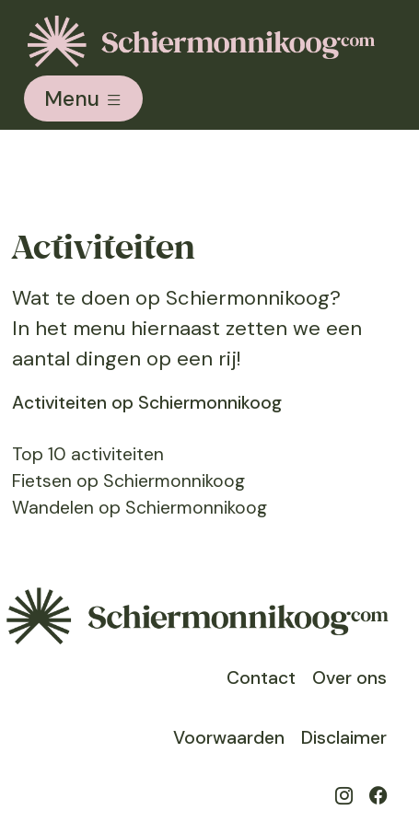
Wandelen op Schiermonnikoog (139, 507)
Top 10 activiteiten (88, 454)
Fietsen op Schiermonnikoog (128, 480)
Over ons (349, 677)
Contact (261, 677)
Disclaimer (344, 737)
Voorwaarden (229, 737)
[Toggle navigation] (83, 98)
